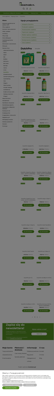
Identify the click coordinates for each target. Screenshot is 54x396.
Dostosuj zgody (30, 385)
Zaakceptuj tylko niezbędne (12, 385)
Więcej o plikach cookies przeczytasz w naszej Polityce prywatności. (19, 381)
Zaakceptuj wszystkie (10, 387)
